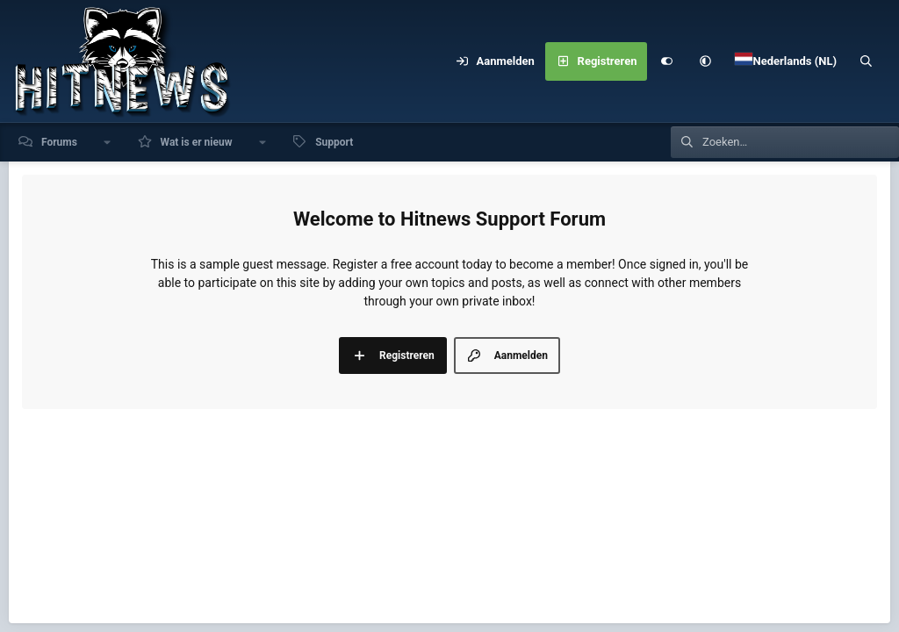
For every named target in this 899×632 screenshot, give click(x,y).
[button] (705, 61)
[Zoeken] (866, 61)
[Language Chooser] (785, 61)
